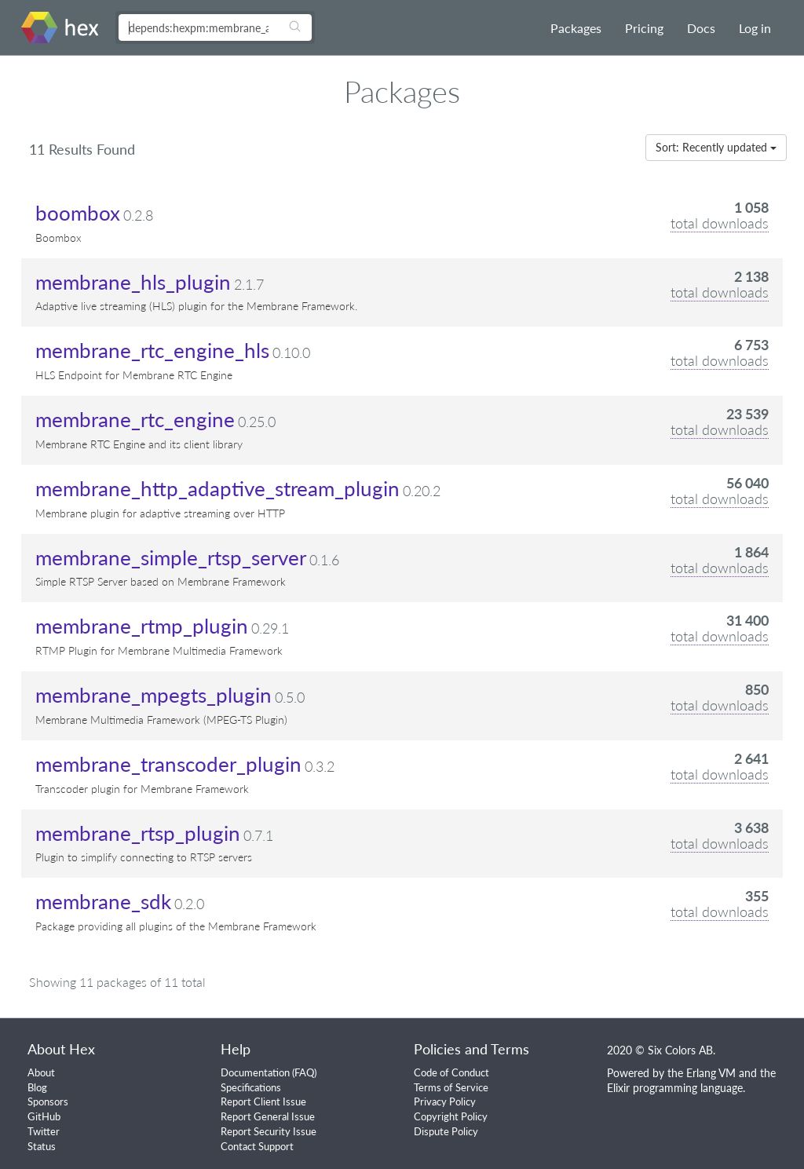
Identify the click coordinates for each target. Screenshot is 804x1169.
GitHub (43, 1116)
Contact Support (257, 1146)
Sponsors (47, 1101)
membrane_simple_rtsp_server (170, 557)
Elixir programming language (675, 1087)
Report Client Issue (263, 1101)
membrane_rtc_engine (135, 419)
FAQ (304, 1072)
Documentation (255, 1072)
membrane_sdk (103, 901)
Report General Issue (268, 1116)
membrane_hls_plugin (133, 281)
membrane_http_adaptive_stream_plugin (217, 488)
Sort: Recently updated (716, 147)
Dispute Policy (446, 1131)
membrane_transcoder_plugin (168, 763)
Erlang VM (711, 1072)
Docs (701, 27)
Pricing (644, 27)
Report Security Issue (268, 1131)
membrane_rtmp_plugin (141, 625)
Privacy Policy (445, 1101)
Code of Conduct (451, 1072)
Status (41, 1146)
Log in (755, 27)
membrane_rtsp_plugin (137, 833)
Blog (37, 1087)
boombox (77, 212)
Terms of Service (451, 1087)
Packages (575, 27)
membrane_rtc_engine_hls (152, 350)
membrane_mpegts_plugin (153, 694)
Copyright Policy (451, 1116)
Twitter (43, 1131)
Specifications (251, 1087)
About (41, 1072)
